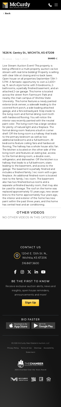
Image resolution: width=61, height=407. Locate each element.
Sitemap (37, 348)
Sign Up (30, 302)
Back (6, 13)
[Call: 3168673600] (50, 5)
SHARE (52, 58)
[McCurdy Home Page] (16, 4)
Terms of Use (26, 348)
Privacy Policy (13, 348)
